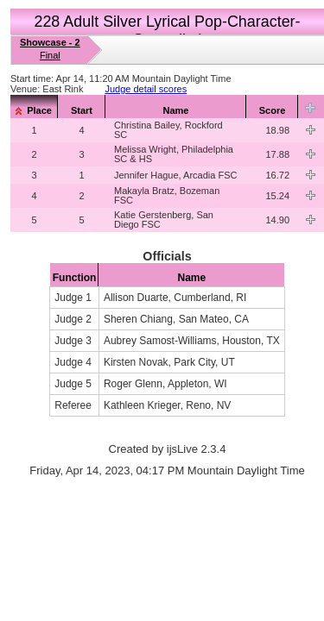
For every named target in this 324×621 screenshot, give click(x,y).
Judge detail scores (146, 89)
